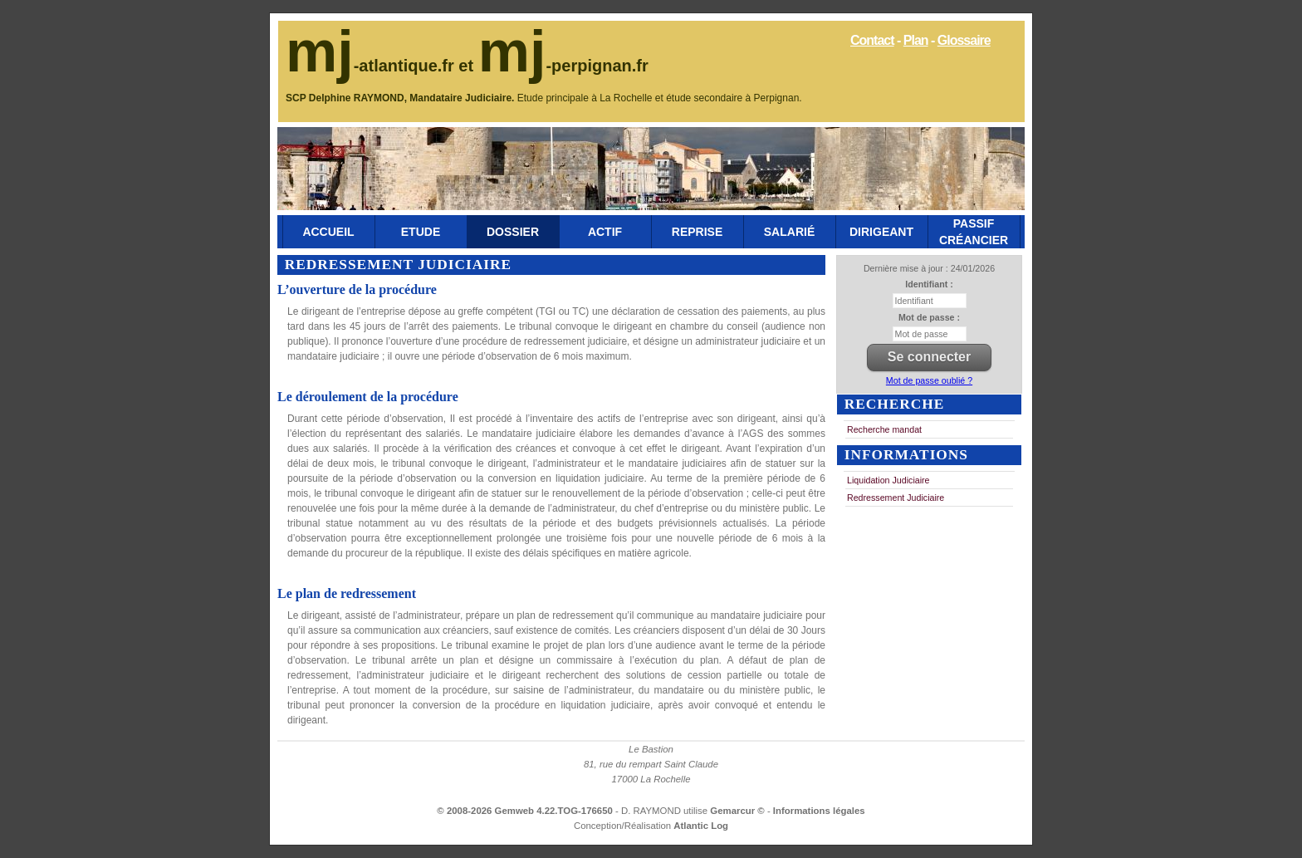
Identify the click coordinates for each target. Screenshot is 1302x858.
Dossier (513, 231)
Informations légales (819, 811)
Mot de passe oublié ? (929, 380)
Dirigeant (881, 231)
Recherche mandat (884, 429)
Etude (420, 231)
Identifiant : (928, 284)
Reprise (697, 231)
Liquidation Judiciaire (888, 480)
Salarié (789, 231)
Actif (605, 231)
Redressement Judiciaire (895, 498)
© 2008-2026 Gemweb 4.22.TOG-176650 (524, 811)
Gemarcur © (738, 811)
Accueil (328, 231)
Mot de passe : (929, 317)
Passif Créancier (973, 232)
